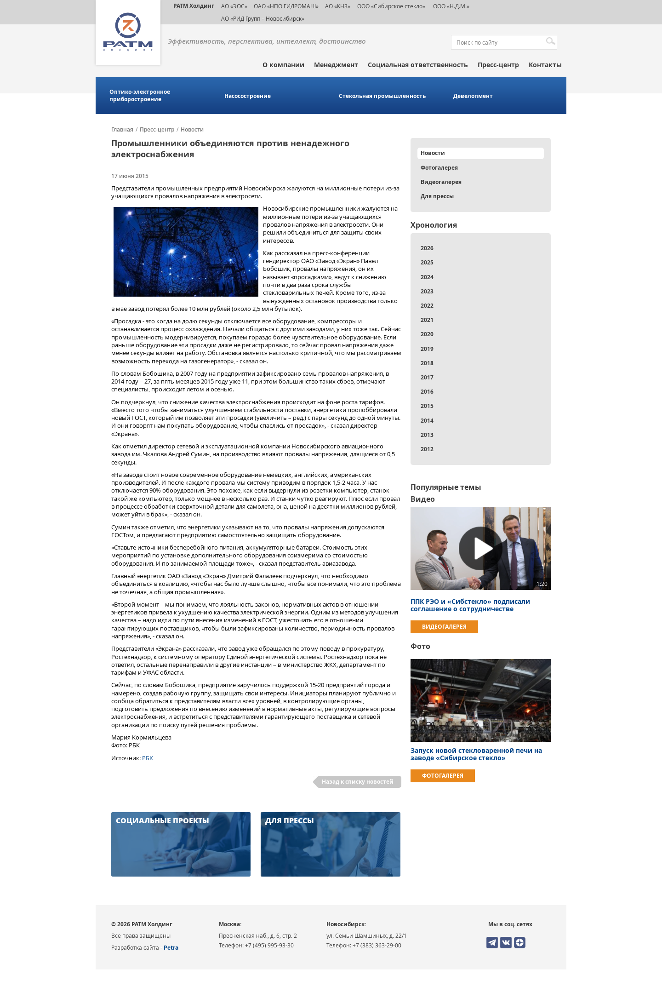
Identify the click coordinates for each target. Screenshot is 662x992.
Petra (171, 948)
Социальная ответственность (418, 64)
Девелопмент (473, 96)
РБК (147, 758)
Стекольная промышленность (382, 96)
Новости (192, 129)
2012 (427, 449)
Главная (122, 129)
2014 (427, 420)
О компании (283, 64)
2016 (427, 392)
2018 (427, 363)
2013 (427, 435)
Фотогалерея (439, 168)
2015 (427, 406)
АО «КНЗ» (337, 6)
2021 (427, 320)
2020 (427, 334)
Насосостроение (247, 96)
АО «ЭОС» (234, 6)
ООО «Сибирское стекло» (391, 6)
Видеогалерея (441, 182)
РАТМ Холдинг (193, 6)
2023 (427, 291)
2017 (427, 377)
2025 (427, 262)
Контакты (545, 64)
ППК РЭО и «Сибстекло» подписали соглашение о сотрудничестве (470, 605)
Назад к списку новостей (358, 782)
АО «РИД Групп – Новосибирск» (262, 18)
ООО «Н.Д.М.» (450, 6)
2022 (427, 306)
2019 (427, 349)
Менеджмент (336, 64)
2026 (427, 248)
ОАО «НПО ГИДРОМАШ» (286, 6)
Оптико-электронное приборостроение (139, 95)
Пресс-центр (498, 64)
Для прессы (437, 196)
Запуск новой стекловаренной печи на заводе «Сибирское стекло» (476, 754)
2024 (427, 277)
